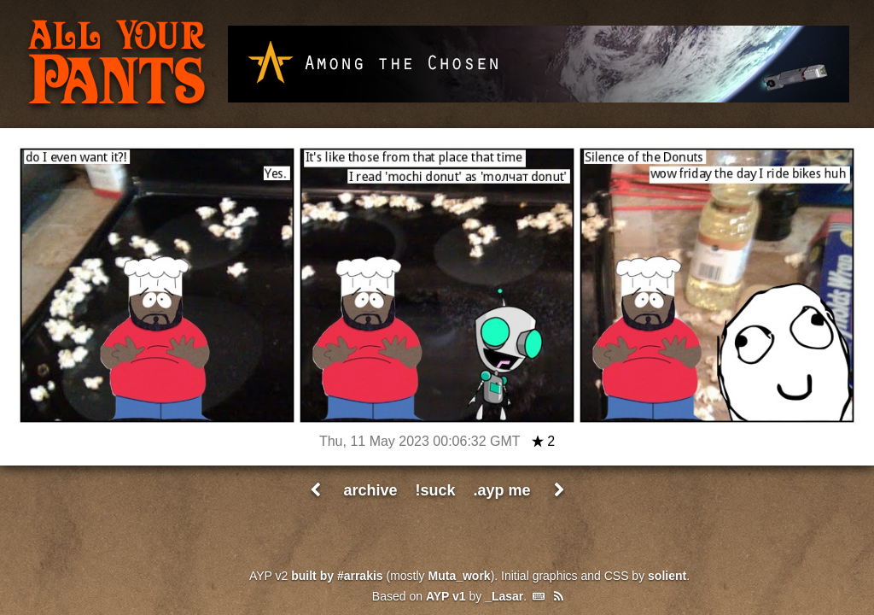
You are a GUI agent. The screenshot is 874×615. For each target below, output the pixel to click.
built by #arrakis (336, 576)
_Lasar (504, 596)
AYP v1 (446, 596)
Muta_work (459, 576)
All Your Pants (117, 65)
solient (667, 576)
